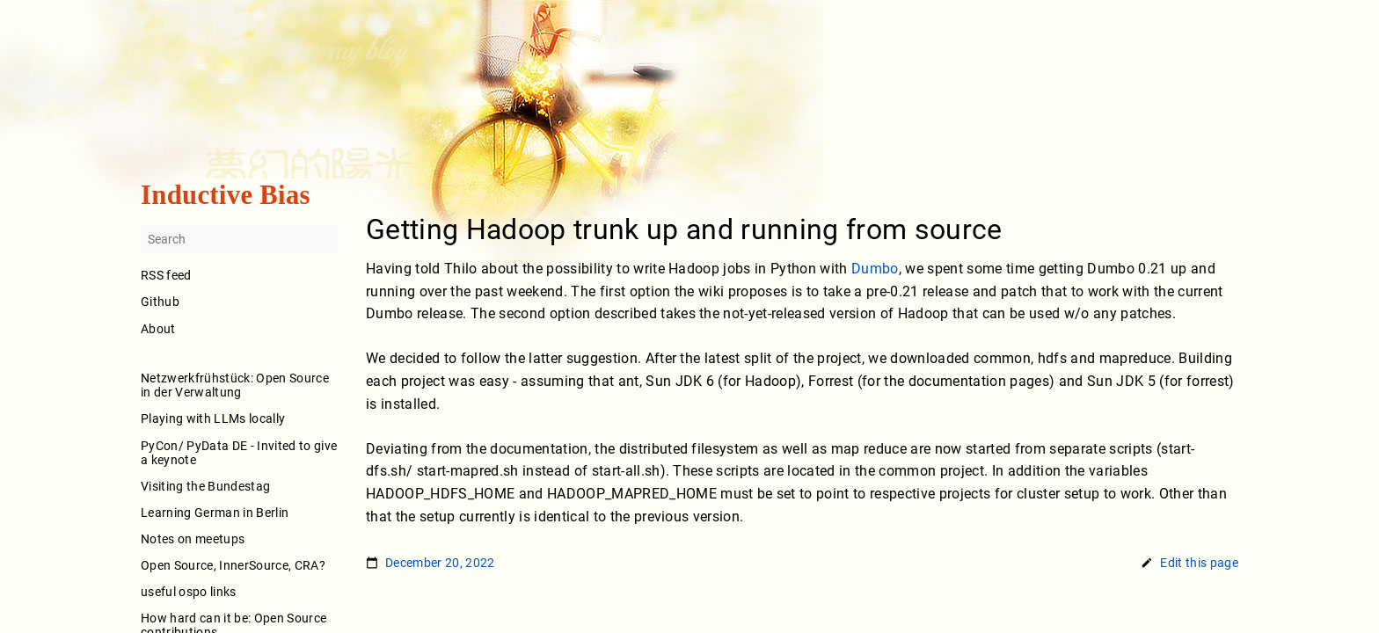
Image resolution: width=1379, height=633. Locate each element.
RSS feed (166, 276)
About (239, 341)
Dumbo (875, 268)
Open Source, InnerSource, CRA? (233, 565)
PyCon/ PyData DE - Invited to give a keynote (239, 453)
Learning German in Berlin (214, 513)
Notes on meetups (192, 539)
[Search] (239, 240)
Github (160, 302)
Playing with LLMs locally (213, 419)
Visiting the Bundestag (205, 486)
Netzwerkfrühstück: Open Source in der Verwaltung (235, 386)
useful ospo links (189, 592)
